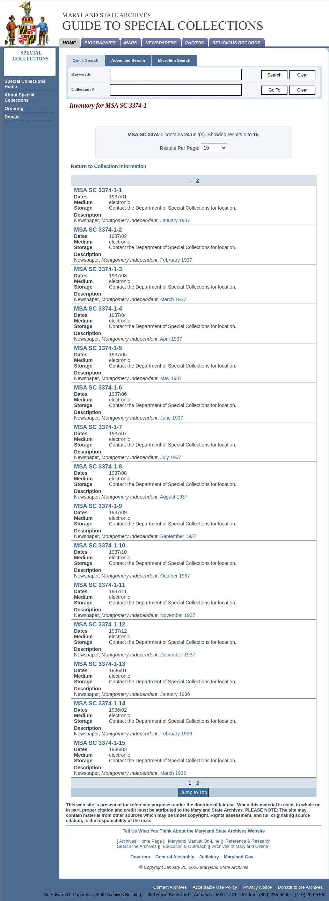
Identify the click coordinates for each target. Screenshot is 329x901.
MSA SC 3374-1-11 (99, 585)
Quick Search (85, 60)
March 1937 (173, 299)
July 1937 (170, 457)
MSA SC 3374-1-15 (99, 743)
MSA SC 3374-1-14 (99, 703)
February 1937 (176, 260)
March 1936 (173, 773)
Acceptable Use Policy (215, 887)
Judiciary (209, 856)
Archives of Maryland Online (240, 846)
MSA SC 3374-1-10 (99, 545)
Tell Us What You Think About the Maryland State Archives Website (194, 831)
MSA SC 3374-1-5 (98, 348)
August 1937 (174, 497)
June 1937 (171, 418)
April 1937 (171, 339)
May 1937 (171, 378)
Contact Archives (170, 887)
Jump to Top (194, 792)
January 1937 (175, 220)
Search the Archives (137, 846)
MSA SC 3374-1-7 (98, 427)
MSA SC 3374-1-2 (98, 229)
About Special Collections (19, 97)
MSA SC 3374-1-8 (98, 466)
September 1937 (178, 536)
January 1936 (175, 694)
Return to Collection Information (108, 166)
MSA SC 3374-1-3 (98, 269)
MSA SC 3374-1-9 (98, 506)
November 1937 (177, 615)
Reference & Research (248, 841)
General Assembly (174, 856)
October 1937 (175, 576)
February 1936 (176, 733)
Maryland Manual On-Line (193, 841)
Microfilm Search (174, 60)
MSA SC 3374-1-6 (98, 387)
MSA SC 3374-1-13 (99, 664)
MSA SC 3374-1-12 (99, 624)
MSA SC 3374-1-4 (98, 308)
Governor (140, 856)
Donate (12, 116)
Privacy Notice (257, 887)
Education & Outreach (184, 846)
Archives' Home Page (140, 841)
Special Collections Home (25, 84)
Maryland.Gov (239, 856)
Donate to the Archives (300, 887)
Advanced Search (128, 60)
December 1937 (177, 654)
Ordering (14, 108)
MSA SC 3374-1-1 (98, 190)
